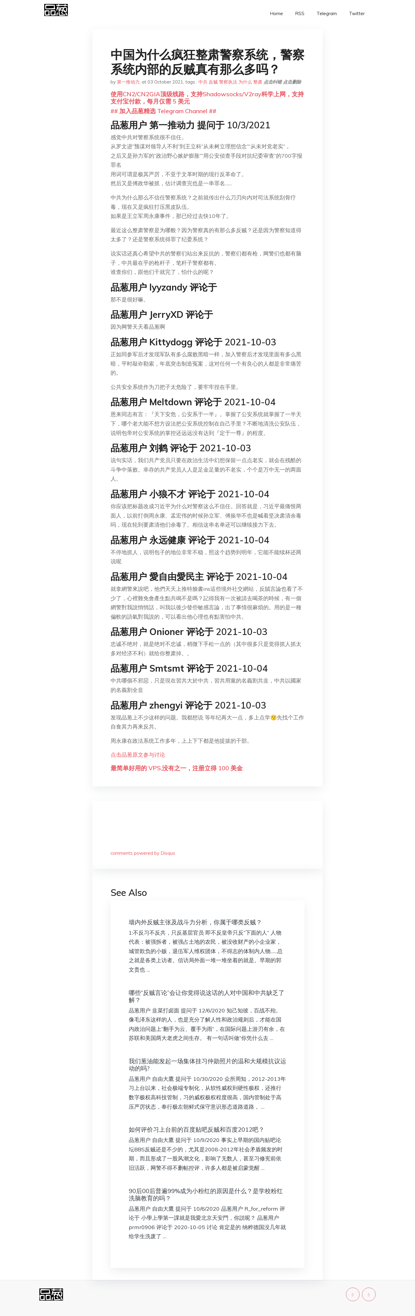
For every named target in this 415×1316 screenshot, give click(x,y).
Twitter (357, 13)
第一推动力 (128, 82)
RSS (299, 13)
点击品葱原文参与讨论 (138, 754)
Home (276, 13)
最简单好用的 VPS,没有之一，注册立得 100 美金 (177, 768)
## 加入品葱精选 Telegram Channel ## (163, 111)
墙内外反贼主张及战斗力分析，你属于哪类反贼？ (195, 922)
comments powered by (143, 853)
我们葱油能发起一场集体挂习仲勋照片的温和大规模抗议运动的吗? (207, 1064)
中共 (203, 82)
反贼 (213, 82)
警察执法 (228, 82)
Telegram (327, 13)
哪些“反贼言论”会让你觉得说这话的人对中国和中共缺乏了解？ (206, 996)
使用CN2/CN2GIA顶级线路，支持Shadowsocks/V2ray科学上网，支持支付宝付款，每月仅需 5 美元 (207, 97)
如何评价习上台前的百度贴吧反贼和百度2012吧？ (196, 1129)
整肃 (257, 82)
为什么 (245, 82)
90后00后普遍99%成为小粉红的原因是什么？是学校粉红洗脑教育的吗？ (206, 1194)
